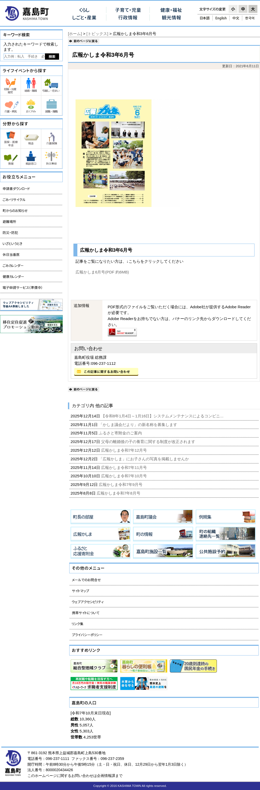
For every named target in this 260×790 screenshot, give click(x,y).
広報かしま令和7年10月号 (124, 476)
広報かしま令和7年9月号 (121, 484)
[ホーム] (75, 33)
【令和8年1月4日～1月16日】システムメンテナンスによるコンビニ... (163, 416)
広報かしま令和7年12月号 (124, 450)
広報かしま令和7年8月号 (119, 493)
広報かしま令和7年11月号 (124, 467)
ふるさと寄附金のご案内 (121, 433)
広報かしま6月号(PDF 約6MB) (102, 272)
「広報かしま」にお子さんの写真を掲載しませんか (144, 459)
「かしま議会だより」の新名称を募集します (138, 424)
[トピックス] (97, 33)
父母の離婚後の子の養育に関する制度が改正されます (148, 441)
